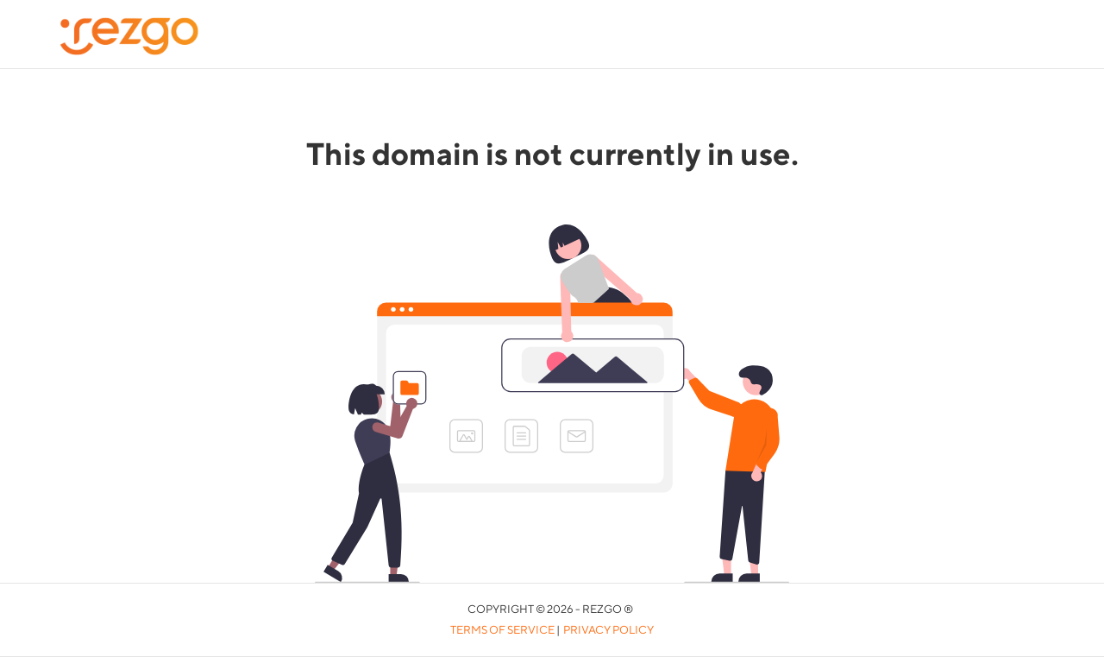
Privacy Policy (608, 629)
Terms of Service (502, 629)
